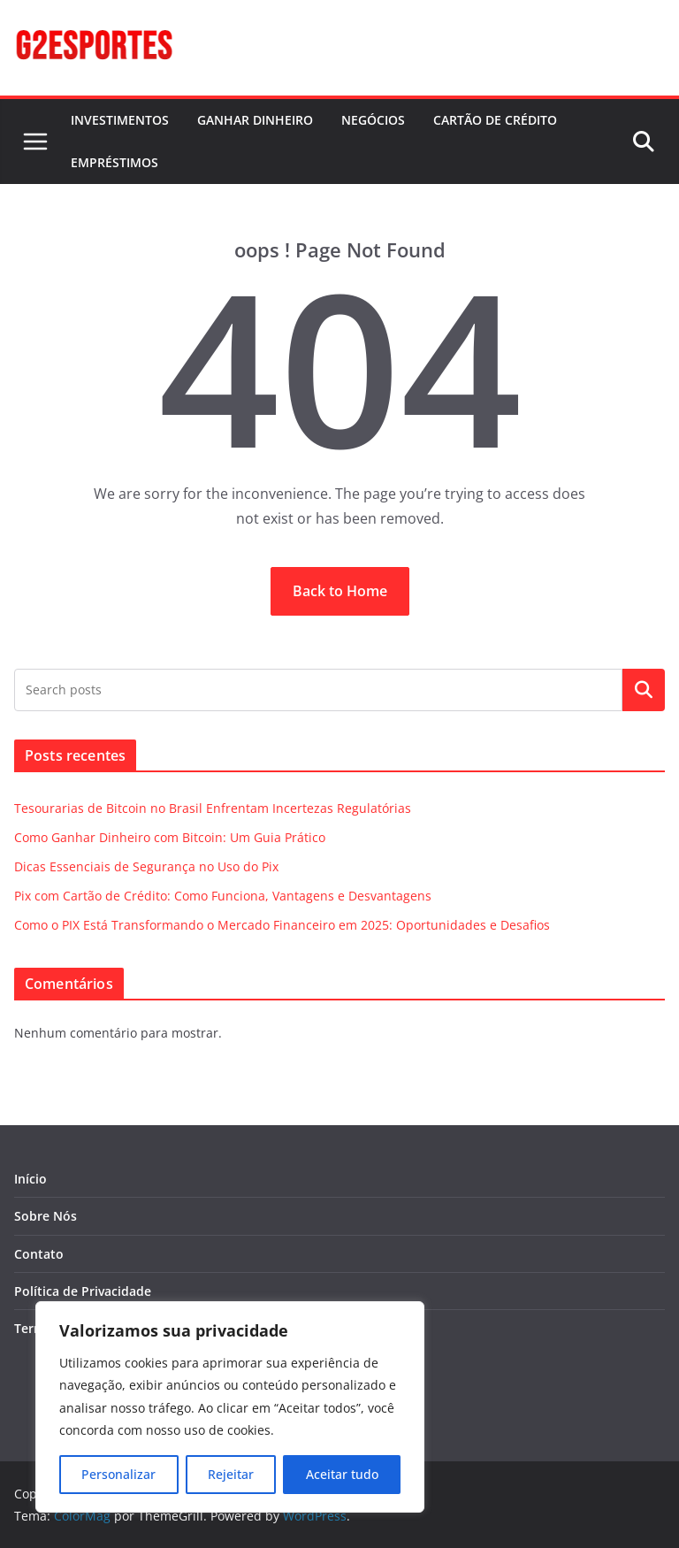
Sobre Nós (45, 1215)
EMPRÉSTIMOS (114, 162)
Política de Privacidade (82, 1291)
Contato (39, 1253)
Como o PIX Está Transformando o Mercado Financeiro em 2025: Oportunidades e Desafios (282, 924)
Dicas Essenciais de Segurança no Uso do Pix (146, 866)
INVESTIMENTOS (120, 119)
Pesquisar (643, 690)
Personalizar (118, 1474)
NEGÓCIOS (373, 119)
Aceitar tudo (342, 1474)
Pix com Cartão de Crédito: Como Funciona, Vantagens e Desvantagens (222, 895)
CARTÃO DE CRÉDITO (495, 119)
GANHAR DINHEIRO (255, 119)
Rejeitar (231, 1474)
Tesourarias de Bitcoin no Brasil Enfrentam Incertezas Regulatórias (212, 808)
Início (30, 1178)
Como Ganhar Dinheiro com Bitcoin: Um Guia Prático (169, 837)
